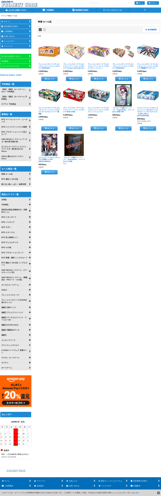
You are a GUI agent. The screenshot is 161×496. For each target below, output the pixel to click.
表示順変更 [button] (151, 30)
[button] (145, 10)
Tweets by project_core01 (11, 75)
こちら (136, 493)
